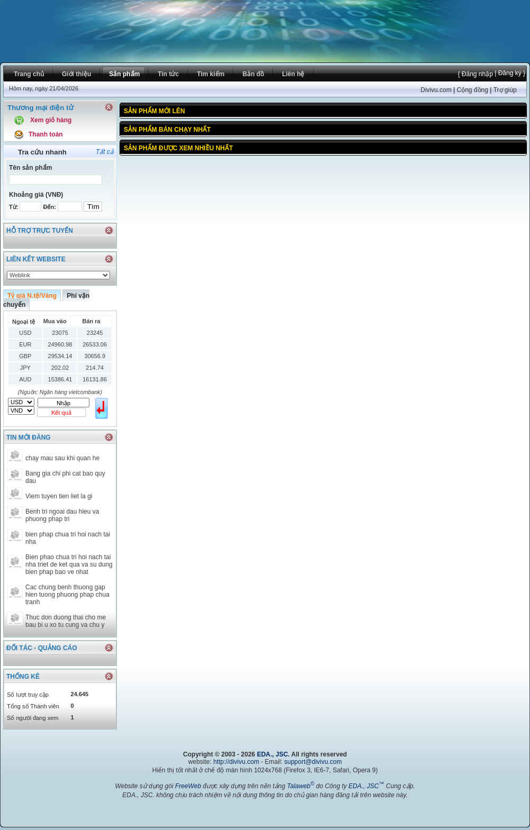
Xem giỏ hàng (50, 120)
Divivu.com (436, 90)
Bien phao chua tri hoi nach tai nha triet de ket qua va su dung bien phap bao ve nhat (69, 564)
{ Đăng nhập (475, 74)
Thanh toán (46, 134)
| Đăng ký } (509, 73)
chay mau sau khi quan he (62, 458)
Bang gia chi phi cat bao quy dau (65, 477)
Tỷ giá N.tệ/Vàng (32, 295)
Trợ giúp (505, 90)
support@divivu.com (313, 761)
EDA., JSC (272, 754)
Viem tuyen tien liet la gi (59, 496)
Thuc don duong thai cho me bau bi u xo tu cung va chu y (65, 621)
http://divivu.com (236, 761)
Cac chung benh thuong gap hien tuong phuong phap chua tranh (67, 594)
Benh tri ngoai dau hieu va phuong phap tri (62, 515)
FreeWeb (188, 786)
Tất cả (105, 152)
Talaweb (300, 786)
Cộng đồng (472, 90)
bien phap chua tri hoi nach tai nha (67, 538)
